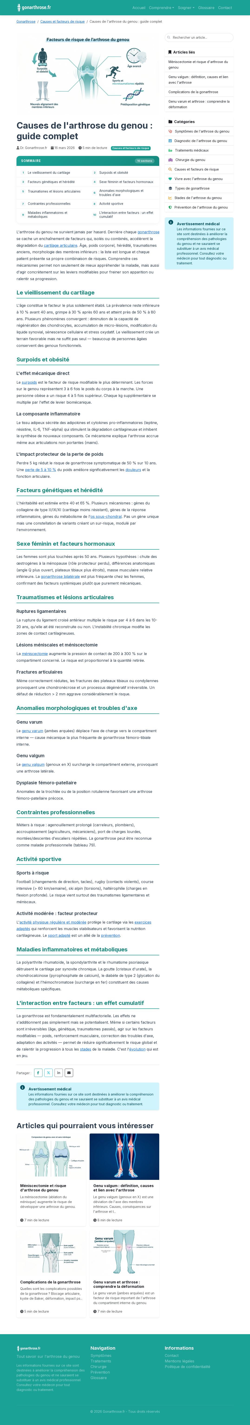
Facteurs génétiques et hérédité (51, 182)
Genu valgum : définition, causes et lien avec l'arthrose (123, 1187)
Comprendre (160, 7)
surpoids (29, 382)
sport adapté (59, 935)
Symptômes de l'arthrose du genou (199, 131)
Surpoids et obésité (113, 172)
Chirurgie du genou (187, 160)
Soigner (185, 7)
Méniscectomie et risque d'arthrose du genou (43, 1187)
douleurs (133, 469)
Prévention (100, 1372)
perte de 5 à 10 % (40, 469)
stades (85, 1049)
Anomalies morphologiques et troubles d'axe (121, 192)
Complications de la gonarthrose (50, 1282)
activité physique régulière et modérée (52, 922)
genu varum (32, 730)
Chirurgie (99, 1366)
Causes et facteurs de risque (194, 169)
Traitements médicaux (189, 150)
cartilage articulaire (60, 245)
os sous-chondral (106, 516)
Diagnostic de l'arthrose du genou (198, 141)
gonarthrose (148, 232)
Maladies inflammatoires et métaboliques (47, 214)
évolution (137, 1049)
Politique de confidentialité (187, 1366)
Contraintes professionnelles (49, 204)
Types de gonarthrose (189, 188)
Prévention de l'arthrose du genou (198, 207)
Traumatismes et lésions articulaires (54, 191)
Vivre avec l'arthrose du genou (196, 179)
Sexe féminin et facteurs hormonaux (126, 182)
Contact (225, 7)
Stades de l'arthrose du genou (195, 198)
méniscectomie (35, 653)
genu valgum (33, 764)
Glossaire (206, 7)
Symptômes (101, 1355)
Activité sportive (111, 204)
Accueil (138, 7)
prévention (110, 935)
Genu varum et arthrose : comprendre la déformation (118, 1284)
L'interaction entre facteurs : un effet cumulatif (126, 214)
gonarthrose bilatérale (60, 576)
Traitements (101, 1361)
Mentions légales (179, 1361)
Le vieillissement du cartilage (49, 172)
